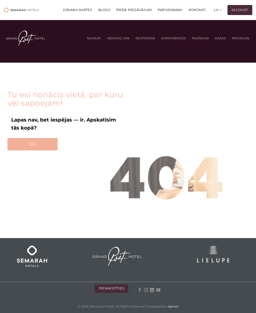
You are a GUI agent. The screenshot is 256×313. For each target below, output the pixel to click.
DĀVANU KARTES (77, 10)
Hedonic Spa (118, 38)
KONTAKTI (197, 10)
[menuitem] (218, 10)
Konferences (173, 38)
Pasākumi (200, 38)
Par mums (240, 38)
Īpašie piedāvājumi (134, 10)
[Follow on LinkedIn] (152, 290)
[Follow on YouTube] (158, 290)
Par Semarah (170, 10)
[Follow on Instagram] (146, 290)
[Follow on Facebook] (140, 290)
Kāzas (220, 38)
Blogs (104, 10)
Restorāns (145, 38)
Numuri (94, 38)
